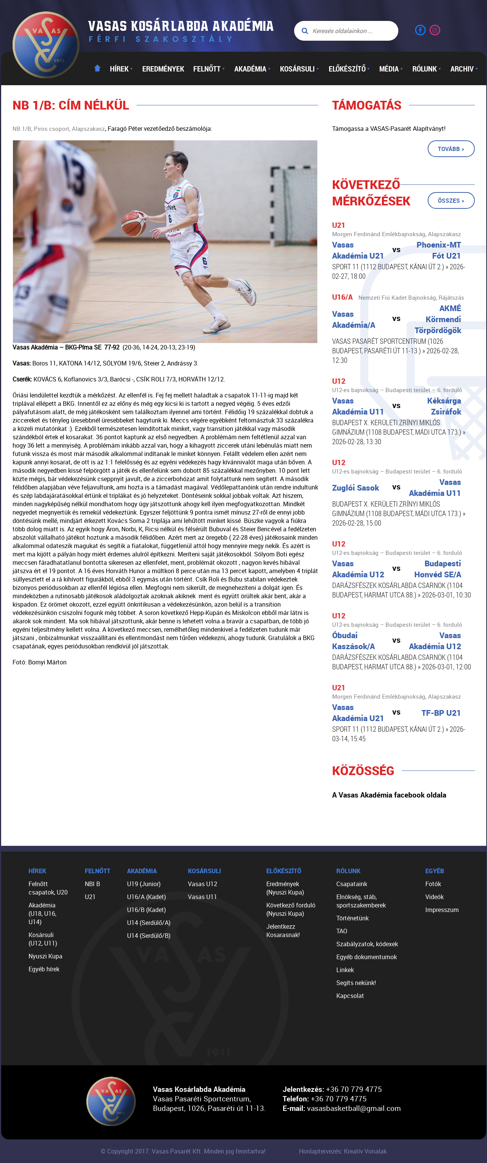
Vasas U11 (202, 897)
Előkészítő (349, 68)
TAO (341, 931)
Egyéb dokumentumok (366, 957)
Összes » (451, 200)
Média (391, 68)
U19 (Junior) (144, 884)
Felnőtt (209, 68)
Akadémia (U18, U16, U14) (42, 913)
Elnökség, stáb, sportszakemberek (361, 901)
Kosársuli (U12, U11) (43, 939)
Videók (434, 897)
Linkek (345, 970)
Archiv (464, 68)
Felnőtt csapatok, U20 (48, 888)
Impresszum (442, 910)
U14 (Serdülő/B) (148, 935)
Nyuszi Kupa (45, 956)
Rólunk (426, 68)
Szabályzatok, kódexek (367, 944)
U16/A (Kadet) (146, 897)
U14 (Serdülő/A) (148, 922)
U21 (90, 897)
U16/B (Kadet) (146, 910)
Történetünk (352, 918)
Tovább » (451, 149)
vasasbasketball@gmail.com (354, 1108)
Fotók (433, 884)
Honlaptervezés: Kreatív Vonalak (343, 1151)
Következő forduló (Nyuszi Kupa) (290, 909)
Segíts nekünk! (356, 983)
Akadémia (252, 68)
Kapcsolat (350, 995)
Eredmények (163, 68)
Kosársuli (299, 68)
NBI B (92, 884)
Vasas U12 (202, 884)
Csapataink (351, 884)
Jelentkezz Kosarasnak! (283, 930)
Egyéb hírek (44, 969)
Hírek (121, 68)
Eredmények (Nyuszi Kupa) (285, 888)
